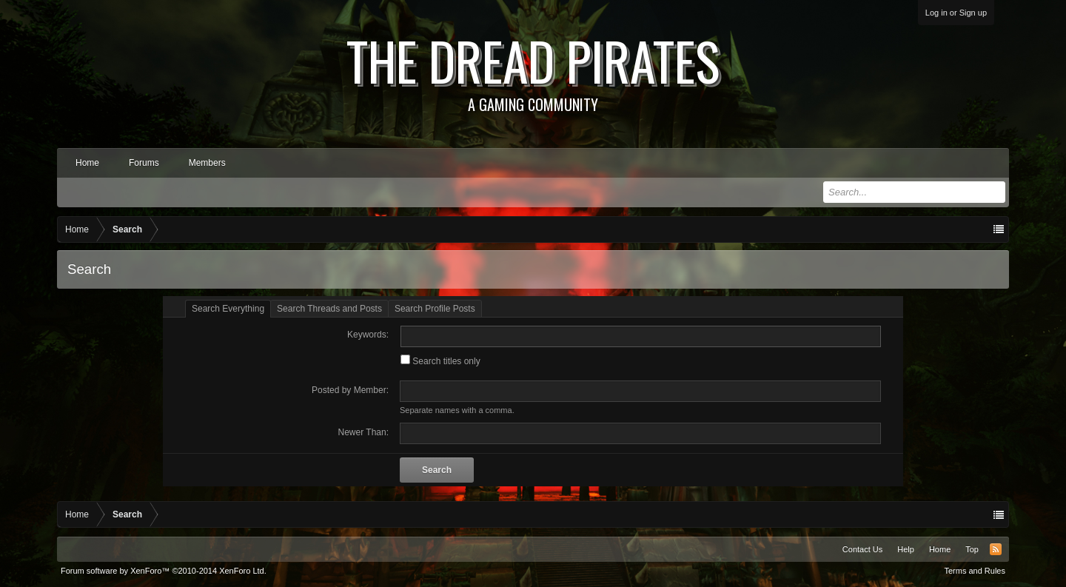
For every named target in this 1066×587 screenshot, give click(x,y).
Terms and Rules (974, 570)
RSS (996, 549)
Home (87, 163)
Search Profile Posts (435, 308)
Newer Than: (363, 432)
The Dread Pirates (533, 68)
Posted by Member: (350, 390)
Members (207, 163)
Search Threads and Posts (329, 308)
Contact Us (862, 549)
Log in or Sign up (956, 12)
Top (972, 549)
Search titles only (440, 361)
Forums (144, 163)
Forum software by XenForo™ (163, 570)
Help (905, 549)
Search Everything (228, 308)
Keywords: (368, 334)
